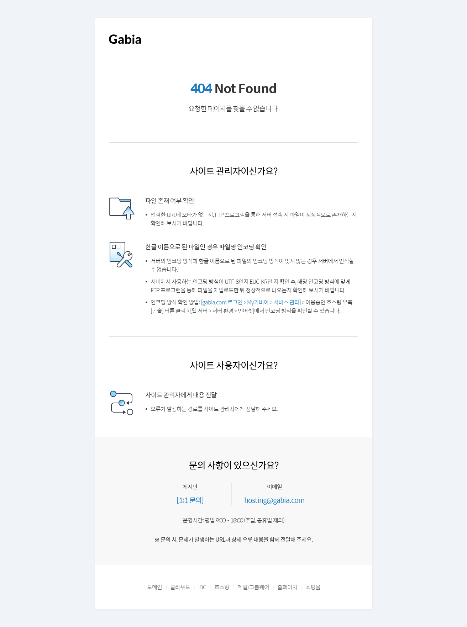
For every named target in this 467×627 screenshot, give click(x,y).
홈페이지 (287, 587)
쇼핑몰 (312, 587)
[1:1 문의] (190, 499)
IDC (202, 587)
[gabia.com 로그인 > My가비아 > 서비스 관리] (251, 302)
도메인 (154, 587)
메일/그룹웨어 (253, 587)
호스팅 (221, 587)
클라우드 (180, 587)
